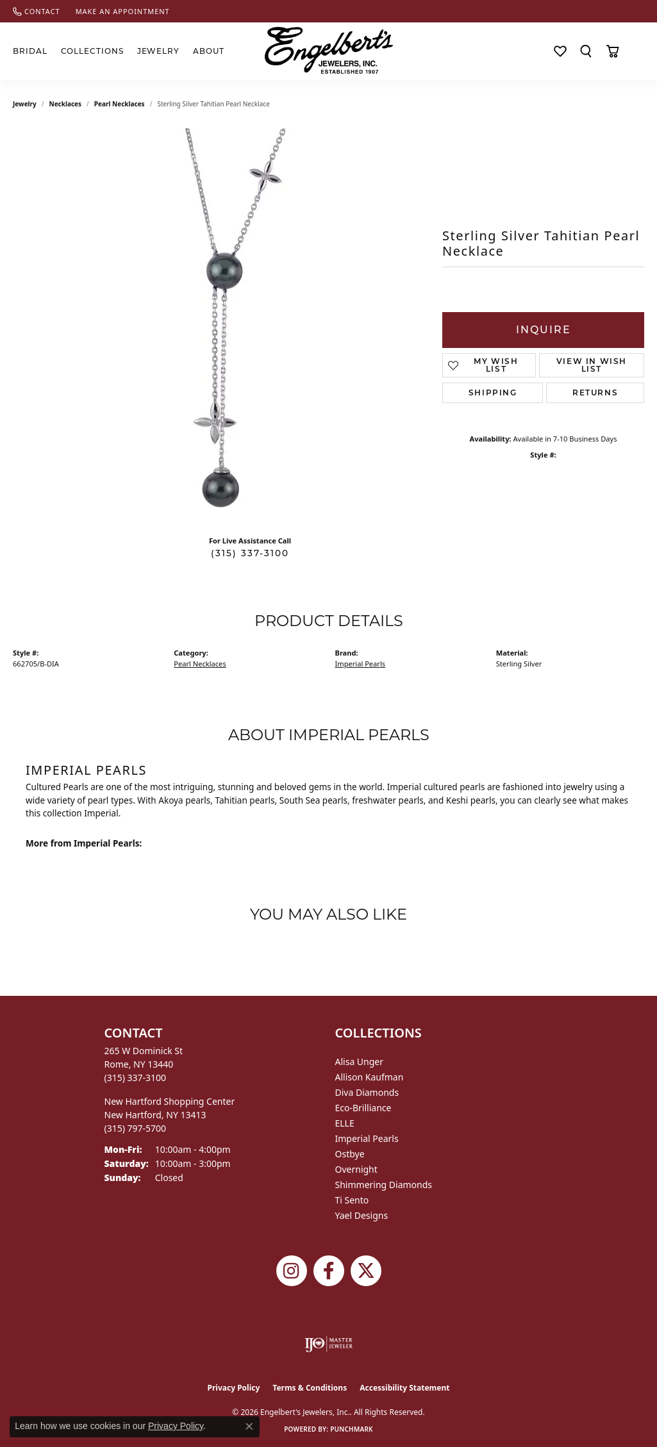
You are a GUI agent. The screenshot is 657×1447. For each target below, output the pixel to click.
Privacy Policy (234, 1387)
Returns (595, 392)
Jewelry (158, 51)
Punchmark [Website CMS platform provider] (351, 1429)
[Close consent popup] (249, 1426)
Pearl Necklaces (119, 103)
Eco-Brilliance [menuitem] (363, 1108)
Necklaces (65, 103)
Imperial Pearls (360, 663)
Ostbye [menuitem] (350, 1154)
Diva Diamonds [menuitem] (367, 1092)
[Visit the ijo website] (328, 1344)
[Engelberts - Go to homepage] (329, 50)
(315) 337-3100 (250, 553)
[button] (586, 51)
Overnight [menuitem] (356, 1169)
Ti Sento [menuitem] (352, 1200)
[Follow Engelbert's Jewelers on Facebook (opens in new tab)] (328, 1270)
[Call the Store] (135, 1077)
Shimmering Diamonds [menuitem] (384, 1184)
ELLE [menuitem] (344, 1123)
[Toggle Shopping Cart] (612, 51)
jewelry (25, 103)
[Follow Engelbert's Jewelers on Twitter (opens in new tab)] (366, 1270)
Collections (92, 51)
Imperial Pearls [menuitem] (367, 1138)
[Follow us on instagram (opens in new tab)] (291, 1270)
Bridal (30, 51)
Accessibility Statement (404, 1387)
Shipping (493, 392)
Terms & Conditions (309, 1387)
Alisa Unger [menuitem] (359, 1061)
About (208, 51)
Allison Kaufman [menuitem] (369, 1077)
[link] (36, 11)
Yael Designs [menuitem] (361, 1215)
